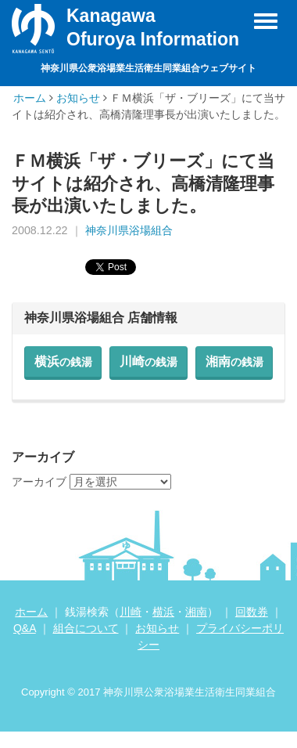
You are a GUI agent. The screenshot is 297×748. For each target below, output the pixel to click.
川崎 (148, 361)
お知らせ (78, 98)
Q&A (24, 628)
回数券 (251, 611)
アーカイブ (39, 481)
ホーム (29, 98)
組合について (86, 628)
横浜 (63, 361)
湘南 (234, 361)
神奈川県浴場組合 (129, 230)
